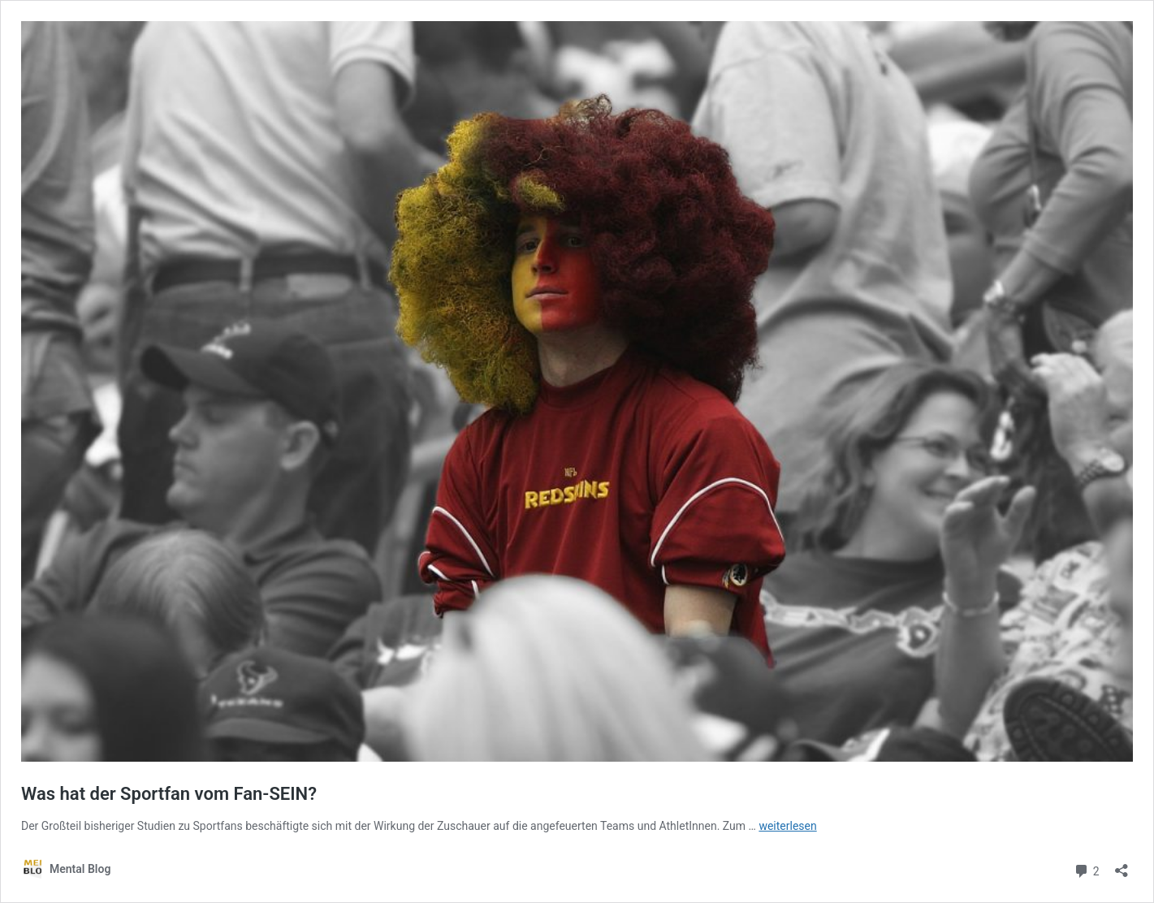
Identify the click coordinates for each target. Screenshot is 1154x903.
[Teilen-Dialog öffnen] (1121, 865)
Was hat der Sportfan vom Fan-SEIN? (169, 794)
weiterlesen (787, 825)
